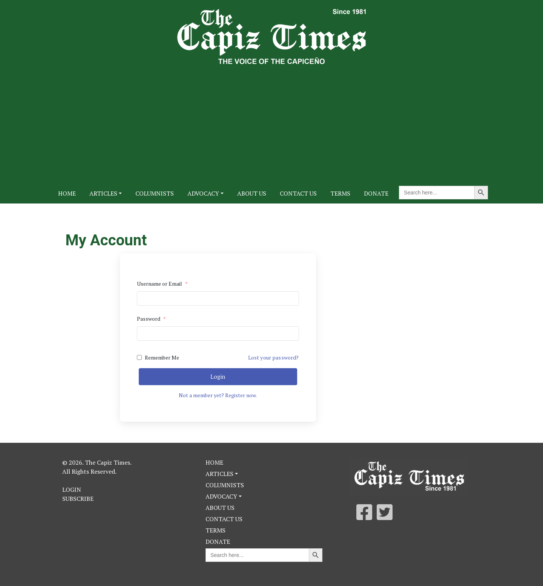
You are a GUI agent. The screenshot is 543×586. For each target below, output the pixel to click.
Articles (103, 193)
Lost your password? (273, 357)
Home (67, 193)
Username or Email (162, 283)
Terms (340, 193)
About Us (251, 193)
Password (151, 318)
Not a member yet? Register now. (218, 395)
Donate (376, 193)
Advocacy (203, 193)
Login (217, 376)
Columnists (154, 193)
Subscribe (78, 498)
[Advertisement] (271, 120)
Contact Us (298, 193)
